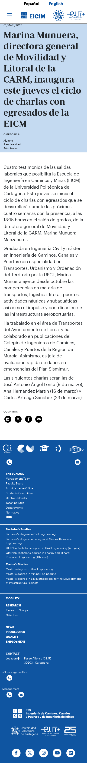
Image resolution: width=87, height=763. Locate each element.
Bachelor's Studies (18, 529)
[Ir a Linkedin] (70, 753)
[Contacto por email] (78, 462)
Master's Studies (17, 564)
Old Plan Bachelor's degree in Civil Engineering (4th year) (43, 547)
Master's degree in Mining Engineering (31, 573)
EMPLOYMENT (15, 641)
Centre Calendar (16, 497)
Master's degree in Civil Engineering (29, 568)
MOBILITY (12, 598)
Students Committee (19, 493)
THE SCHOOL (15, 473)
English (56, 3)
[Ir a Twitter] (29, 753)
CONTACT (12, 653)
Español (31, 3)
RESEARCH (13, 605)
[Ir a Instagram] (43, 753)
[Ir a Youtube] (57, 753)
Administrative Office (19, 488)
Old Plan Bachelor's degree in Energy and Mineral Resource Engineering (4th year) (38, 554)
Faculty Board (14, 483)
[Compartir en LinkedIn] (7, 418)
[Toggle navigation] (9, 15)
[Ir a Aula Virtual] (44, 450)
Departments (14, 507)
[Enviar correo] (39, 418)
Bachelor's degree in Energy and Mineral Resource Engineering (39, 541)
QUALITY (12, 636)
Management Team (18, 478)
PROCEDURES (15, 631)
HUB (9, 517)
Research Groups (17, 610)
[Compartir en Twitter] (18, 418)
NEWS (10, 627)
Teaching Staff (15, 502)
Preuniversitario (12, 144)
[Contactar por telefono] (9, 462)
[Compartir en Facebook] (28, 418)
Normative (12, 512)
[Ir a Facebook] (16, 753)
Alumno (8, 140)
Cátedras (12, 615)
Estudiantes (10, 148)
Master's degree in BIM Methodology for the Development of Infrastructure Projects (43, 580)
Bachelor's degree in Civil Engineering (31, 534)
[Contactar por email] (21, 695)
